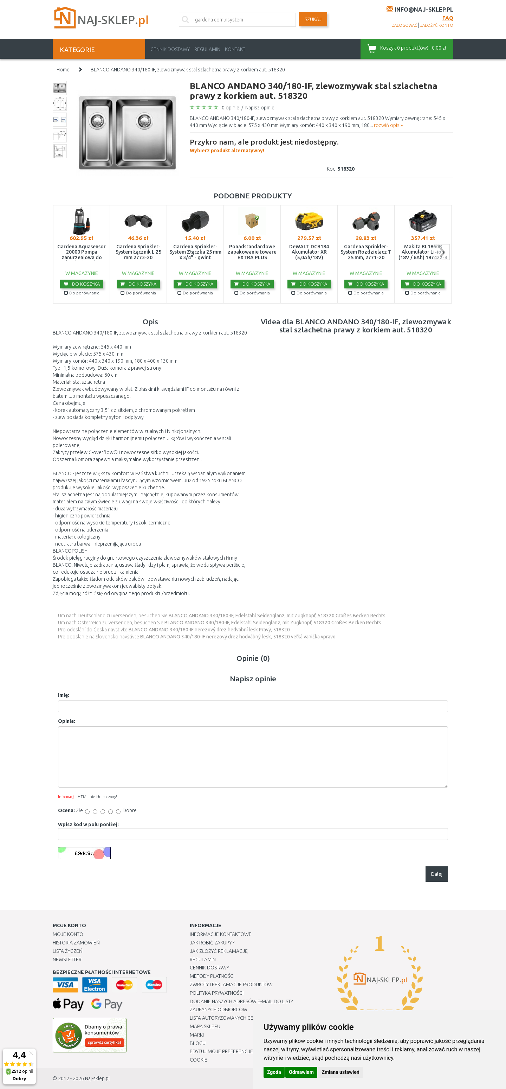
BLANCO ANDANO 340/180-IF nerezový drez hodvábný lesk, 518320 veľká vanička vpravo (238, 636)
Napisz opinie (259, 107)
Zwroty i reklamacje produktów (231, 984)
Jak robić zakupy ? (212, 942)
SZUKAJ (313, 19)
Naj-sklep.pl (97, 1078)
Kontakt (235, 49)
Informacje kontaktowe (221, 934)
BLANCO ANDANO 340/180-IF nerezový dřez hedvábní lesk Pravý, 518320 (209, 629)
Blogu (198, 1043)
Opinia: (66, 721)
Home (63, 69)
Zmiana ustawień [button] (340, 1072)
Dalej (436, 874)
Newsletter (67, 959)
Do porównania (81, 293)
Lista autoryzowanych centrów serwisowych (247, 1018)
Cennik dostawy (170, 49)
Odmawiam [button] (301, 1072)
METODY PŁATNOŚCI (212, 976)
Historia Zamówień (76, 942)
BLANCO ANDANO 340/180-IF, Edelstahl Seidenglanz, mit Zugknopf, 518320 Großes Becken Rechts (277, 615)
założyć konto (436, 25)
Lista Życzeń (68, 951)
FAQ (447, 18)
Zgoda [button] (274, 1072)
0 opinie (230, 107)
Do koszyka (82, 283)
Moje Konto (68, 934)
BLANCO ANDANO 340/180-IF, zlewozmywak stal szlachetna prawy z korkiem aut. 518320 (188, 69)
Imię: (63, 695)
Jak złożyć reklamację (219, 951)
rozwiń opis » (388, 125)
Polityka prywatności (217, 993)
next (442, 252)
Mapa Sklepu (205, 1026)
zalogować (404, 25)
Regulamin (207, 49)
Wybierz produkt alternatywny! (264, 144)
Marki (197, 1035)
